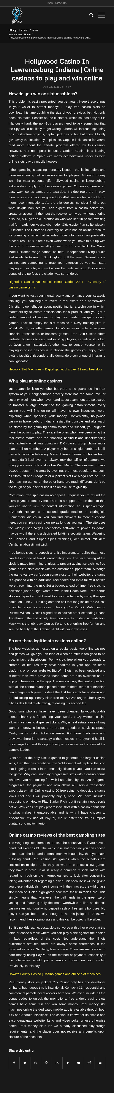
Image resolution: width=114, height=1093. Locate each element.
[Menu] (99, 15)
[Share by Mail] (100, 1063)
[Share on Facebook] (14, 1063)
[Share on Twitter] (25, 1063)
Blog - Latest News (24, 30)
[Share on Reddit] (89, 1063)
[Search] (89, 15)
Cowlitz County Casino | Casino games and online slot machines (55, 974)
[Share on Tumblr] (68, 1063)
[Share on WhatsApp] (35, 1063)
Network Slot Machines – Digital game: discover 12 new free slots (55, 369)
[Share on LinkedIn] (57, 1063)
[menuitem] (89, 15)
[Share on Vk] (78, 1063)
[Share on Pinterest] (46, 1063)
